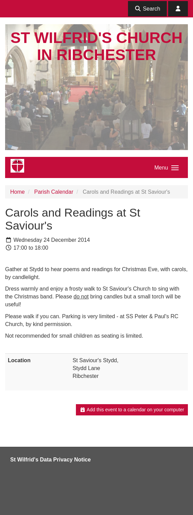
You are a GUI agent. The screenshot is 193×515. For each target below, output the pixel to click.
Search (147, 9)
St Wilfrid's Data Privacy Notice (50, 459)
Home (17, 192)
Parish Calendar (53, 192)
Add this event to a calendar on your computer (132, 409)
